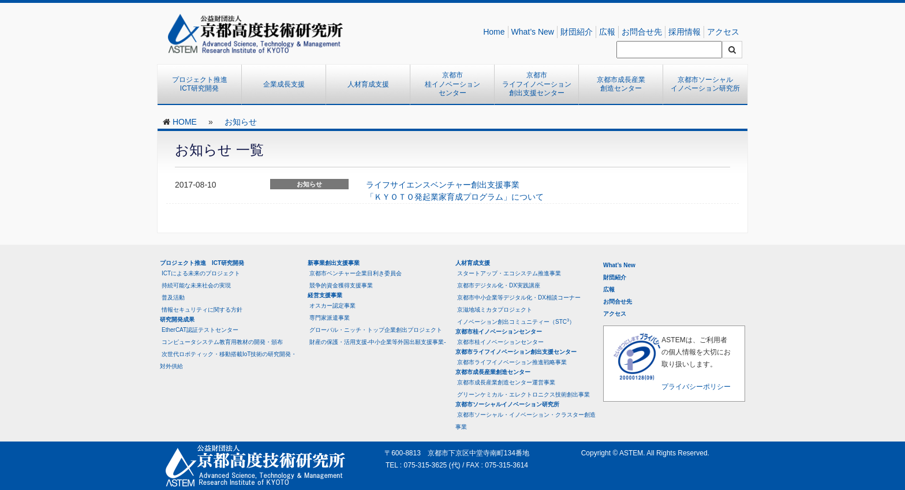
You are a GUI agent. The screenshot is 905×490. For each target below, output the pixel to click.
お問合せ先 (642, 31)
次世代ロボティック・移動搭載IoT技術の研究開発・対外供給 (228, 360)
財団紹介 (576, 31)
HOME (185, 121)
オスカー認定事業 (332, 305)
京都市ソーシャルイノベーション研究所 (705, 84)
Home (493, 31)
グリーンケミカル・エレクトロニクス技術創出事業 (523, 394)
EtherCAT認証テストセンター (200, 330)
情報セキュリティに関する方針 (202, 309)
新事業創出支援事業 (334, 263)
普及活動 (173, 297)
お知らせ (241, 121)
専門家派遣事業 (329, 318)
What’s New (532, 31)
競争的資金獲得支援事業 (341, 285)
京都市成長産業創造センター (621, 84)
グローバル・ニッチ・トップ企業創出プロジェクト (375, 330)
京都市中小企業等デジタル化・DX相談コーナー (519, 297)
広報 (607, 31)
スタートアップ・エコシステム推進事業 (509, 273)
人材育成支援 (368, 84)
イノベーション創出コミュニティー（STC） (516, 321)
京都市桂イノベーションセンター (452, 84)
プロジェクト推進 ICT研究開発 (203, 84)
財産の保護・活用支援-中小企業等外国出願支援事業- (377, 342)
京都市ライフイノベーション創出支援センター (536, 84)
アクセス (723, 31)
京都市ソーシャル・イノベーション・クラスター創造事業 (525, 421)
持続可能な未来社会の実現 (196, 285)
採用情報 (684, 31)
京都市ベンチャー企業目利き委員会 (355, 273)
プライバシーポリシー (696, 387)
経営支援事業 (325, 295)
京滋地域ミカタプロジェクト (494, 309)
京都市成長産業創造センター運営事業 (506, 382)
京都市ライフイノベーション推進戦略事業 (512, 362)
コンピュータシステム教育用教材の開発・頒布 (222, 342)
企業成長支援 (284, 84)
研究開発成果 (177, 319)
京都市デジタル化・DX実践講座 (498, 285)
